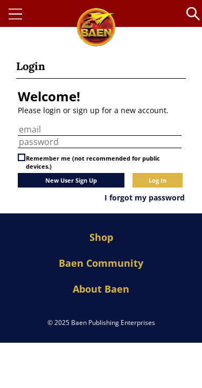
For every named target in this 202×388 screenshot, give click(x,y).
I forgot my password (145, 197)
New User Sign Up (71, 180)
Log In (157, 180)
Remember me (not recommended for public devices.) (93, 162)
